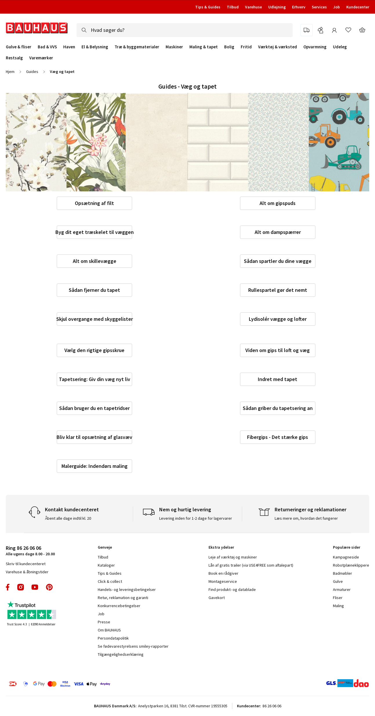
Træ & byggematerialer (137, 47)
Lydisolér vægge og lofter (278, 319)
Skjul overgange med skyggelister (94, 319)
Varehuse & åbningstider (27, 571)
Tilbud (233, 7)
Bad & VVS (47, 47)
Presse (104, 622)
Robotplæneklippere (351, 565)
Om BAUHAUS (109, 630)
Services (319, 7)
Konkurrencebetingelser (119, 605)
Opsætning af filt (94, 203)
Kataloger (106, 565)
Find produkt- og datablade (232, 589)
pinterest (49, 587)
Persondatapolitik (113, 638)
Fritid (246, 47)
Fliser (338, 597)
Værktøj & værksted (277, 47)
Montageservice (223, 581)
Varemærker (41, 58)
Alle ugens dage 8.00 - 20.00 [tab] (30, 550)
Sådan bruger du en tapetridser (94, 408)
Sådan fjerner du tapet (94, 290)
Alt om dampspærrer (278, 232)
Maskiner (174, 47)
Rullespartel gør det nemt (277, 290)
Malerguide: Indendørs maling (94, 466)
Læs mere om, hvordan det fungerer (306, 518)
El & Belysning (94, 47)
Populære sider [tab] (346, 547)
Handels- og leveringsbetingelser (127, 589)
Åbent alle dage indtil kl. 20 (68, 518)
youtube (35, 587)
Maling (338, 605)
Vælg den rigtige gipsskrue (94, 350)
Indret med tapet (277, 379)
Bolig (229, 47)
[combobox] (185, 30)
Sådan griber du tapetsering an (278, 408)
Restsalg (14, 58)
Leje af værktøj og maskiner (233, 557)
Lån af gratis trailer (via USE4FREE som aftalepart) (251, 565)
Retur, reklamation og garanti (123, 597)
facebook (8, 587)
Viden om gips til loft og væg (277, 350)
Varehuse (253, 7)
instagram (21, 587)
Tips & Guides (207, 7)
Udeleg (340, 47)
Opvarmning (315, 47)
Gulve (338, 581)
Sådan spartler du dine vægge (277, 261)
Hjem (10, 71)
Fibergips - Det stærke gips (277, 437)
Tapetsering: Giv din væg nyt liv (94, 379)
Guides (32, 71)
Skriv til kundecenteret (26, 563)
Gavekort (217, 597)
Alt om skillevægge (94, 261)
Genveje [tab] (105, 547)
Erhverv (298, 7)
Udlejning (277, 7)
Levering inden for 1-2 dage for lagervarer (195, 518)
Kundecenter (357, 7)
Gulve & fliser (18, 47)
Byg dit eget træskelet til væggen (94, 232)
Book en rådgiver (223, 573)
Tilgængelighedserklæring (121, 654)
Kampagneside (346, 557)
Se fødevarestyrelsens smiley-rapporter (133, 646)
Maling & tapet (203, 47)
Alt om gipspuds (278, 203)
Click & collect (110, 581)
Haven (69, 47)
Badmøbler (342, 573)
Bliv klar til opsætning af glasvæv (94, 437)
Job (336, 7)
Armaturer (342, 589)
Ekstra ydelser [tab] (221, 547)
